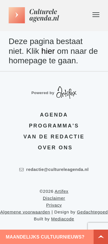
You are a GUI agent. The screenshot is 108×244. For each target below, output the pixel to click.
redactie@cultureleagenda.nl (54, 169)
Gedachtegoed (92, 211)
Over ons (55, 147)
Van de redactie (53, 137)
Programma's (54, 126)
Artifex (62, 191)
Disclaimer (54, 198)
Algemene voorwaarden (25, 211)
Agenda (54, 115)
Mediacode (62, 218)
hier (48, 51)
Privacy (54, 205)
